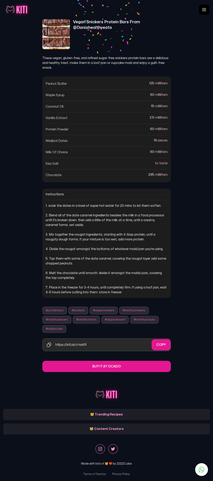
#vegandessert (115, 319)
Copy (161, 344)
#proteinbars (54, 310)
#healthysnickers (134, 310)
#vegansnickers (103, 310)
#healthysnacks (144, 319)
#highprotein (54, 329)
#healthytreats (86, 319)
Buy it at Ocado (106, 366)
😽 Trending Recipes (106, 414)
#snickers (78, 310)
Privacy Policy (121, 474)
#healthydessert (57, 319)
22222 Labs (124, 463)
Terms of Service (94, 474)
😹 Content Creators (107, 429)
